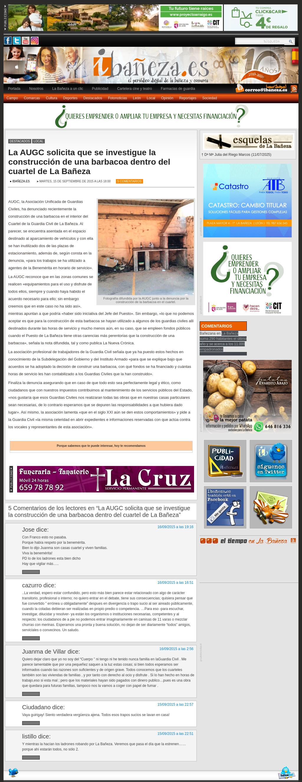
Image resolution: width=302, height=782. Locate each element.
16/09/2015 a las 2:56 (176, 649)
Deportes (70, 98)
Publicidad (100, 89)
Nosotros (36, 89)
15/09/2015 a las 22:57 (175, 704)
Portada (14, 89)
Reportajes (187, 98)
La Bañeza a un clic (67, 89)
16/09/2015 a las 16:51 (175, 583)
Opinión (167, 98)
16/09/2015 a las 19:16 (175, 527)
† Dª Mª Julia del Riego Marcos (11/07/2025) (236, 155)
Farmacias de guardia (178, 89)
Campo (12, 98)
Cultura (51, 98)
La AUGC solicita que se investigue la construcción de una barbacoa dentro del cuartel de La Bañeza (89, 162)
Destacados (92, 98)
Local (151, 98)
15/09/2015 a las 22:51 (175, 734)
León (137, 98)
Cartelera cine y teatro (134, 89)
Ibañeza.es (152, 68)
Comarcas (32, 98)
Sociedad (209, 98)
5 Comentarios (129, 181)
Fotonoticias (117, 98)
